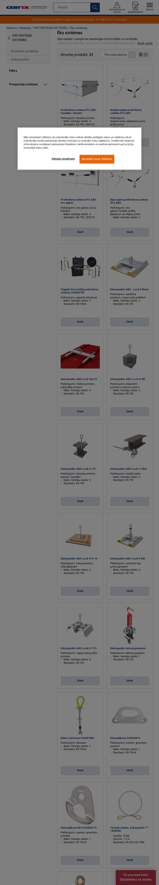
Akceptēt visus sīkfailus (97, 158)
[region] (79, 148)
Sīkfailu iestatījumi (63, 158)
